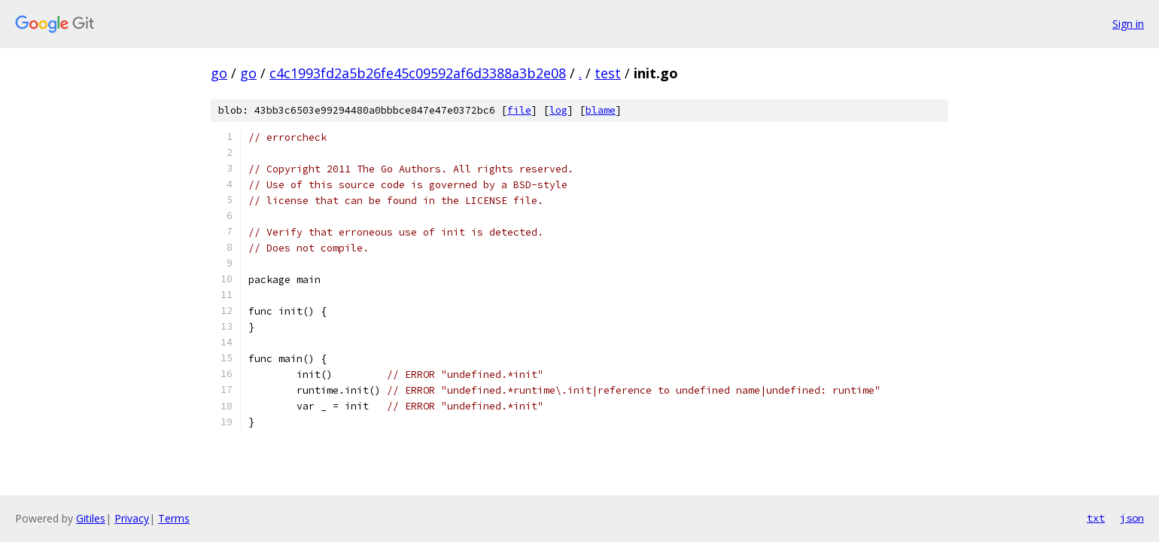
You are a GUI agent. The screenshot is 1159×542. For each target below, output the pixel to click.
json (1132, 518)
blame (601, 110)
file (519, 110)
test (608, 73)
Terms (174, 518)
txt (1096, 518)
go (219, 73)
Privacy (131, 518)
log (558, 110)
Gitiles (90, 518)
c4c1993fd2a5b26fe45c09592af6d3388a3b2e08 (417, 73)
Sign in (1128, 24)
